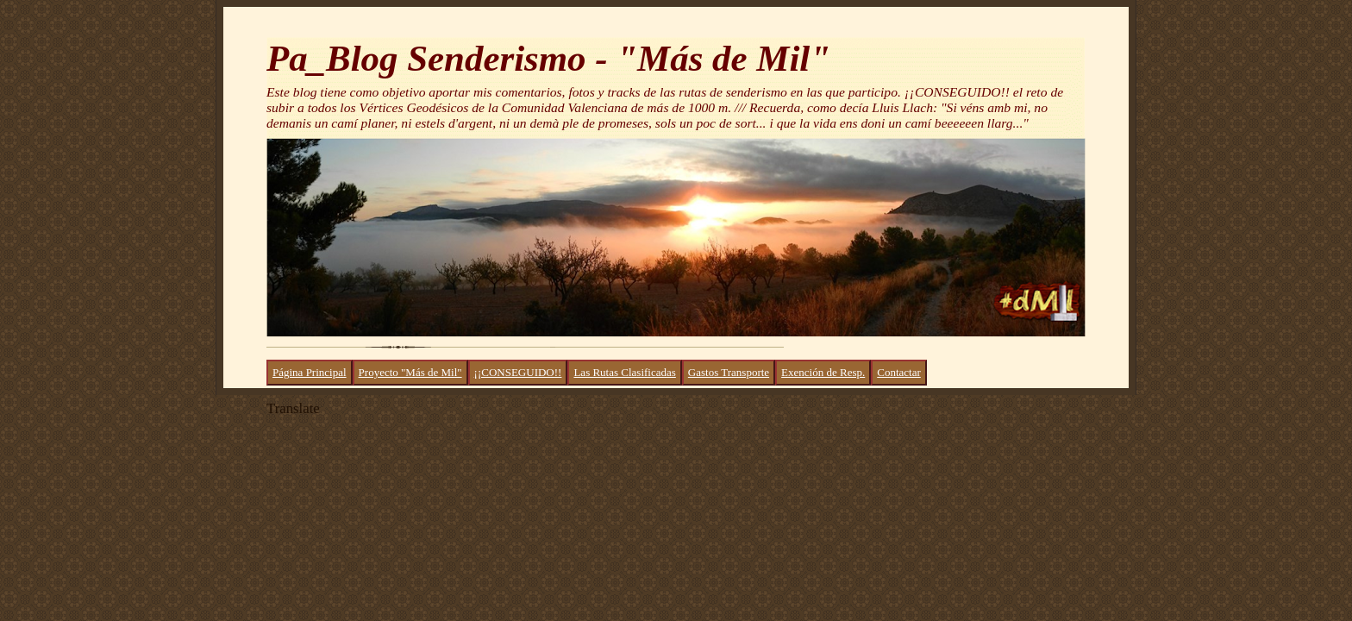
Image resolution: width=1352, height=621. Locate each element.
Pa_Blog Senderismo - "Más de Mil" (548, 58)
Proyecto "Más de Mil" (410, 372)
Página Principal (309, 372)
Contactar (899, 372)
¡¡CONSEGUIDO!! (518, 372)
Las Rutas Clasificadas (624, 372)
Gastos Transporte (728, 372)
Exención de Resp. (823, 372)
